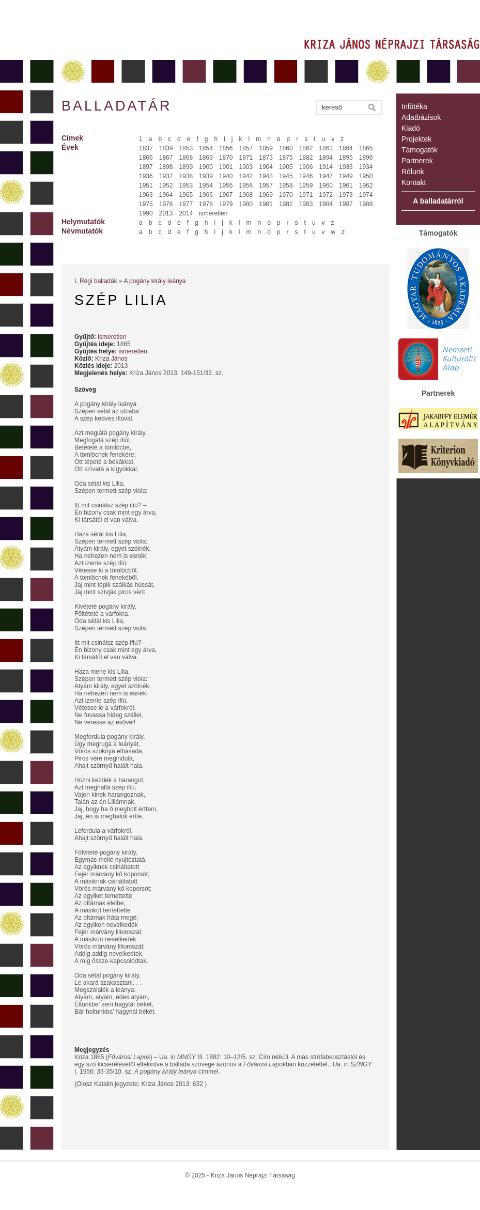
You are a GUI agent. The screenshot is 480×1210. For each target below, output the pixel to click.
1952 (166, 185)
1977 (186, 204)
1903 (246, 166)
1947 (326, 176)
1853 (186, 148)
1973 (346, 194)
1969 (266, 194)
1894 (326, 157)
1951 (146, 185)
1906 (306, 166)
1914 (326, 166)
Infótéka (414, 106)
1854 (206, 148)
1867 (166, 157)
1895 (346, 157)
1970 (286, 194)
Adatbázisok (421, 117)
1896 (366, 157)
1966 (206, 194)
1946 (306, 176)
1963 (146, 194)
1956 (246, 185)
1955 (226, 185)
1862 (306, 148)
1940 (226, 176)
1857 (246, 148)
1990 (146, 213)
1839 (166, 148)
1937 (166, 176)
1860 (286, 148)
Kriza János (111, 358)
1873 (266, 157)
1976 (166, 204)
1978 (206, 204)
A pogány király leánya (154, 281)
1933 (346, 166)
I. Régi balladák (95, 281)
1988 (366, 204)
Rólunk (412, 171)
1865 (366, 148)
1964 (166, 194)
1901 (226, 166)
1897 (146, 166)
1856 (226, 148)
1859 (266, 148)
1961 (346, 185)
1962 (366, 185)
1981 (266, 204)
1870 (226, 157)
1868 (186, 157)
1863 (326, 148)
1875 (286, 157)
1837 (146, 148)
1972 (326, 194)
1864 (346, 148)
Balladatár (116, 106)
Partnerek (417, 161)
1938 (186, 176)
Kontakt (413, 182)
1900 (206, 166)
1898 (166, 166)
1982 (286, 204)
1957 (266, 185)
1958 (286, 185)
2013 (166, 213)
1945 (286, 176)
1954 (206, 185)
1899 (186, 166)
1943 (266, 176)
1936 (146, 176)
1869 (206, 157)
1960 (326, 185)
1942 (246, 176)
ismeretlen (213, 213)
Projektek (416, 139)
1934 (366, 166)
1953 (186, 185)
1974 (366, 194)
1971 (306, 194)
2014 (186, 213)
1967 (226, 194)
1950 (366, 176)
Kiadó (410, 128)
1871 (246, 157)
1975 (146, 204)
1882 (306, 157)
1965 (186, 194)
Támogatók (419, 150)
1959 (306, 185)
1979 (226, 204)
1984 (326, 204)
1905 (286, 166)
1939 (206, 176)
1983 (306, 204)
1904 (266, 166)
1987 (346, 204)
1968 (246, 194)
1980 (246, 204)
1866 (146, 157)
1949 (346, 176)
